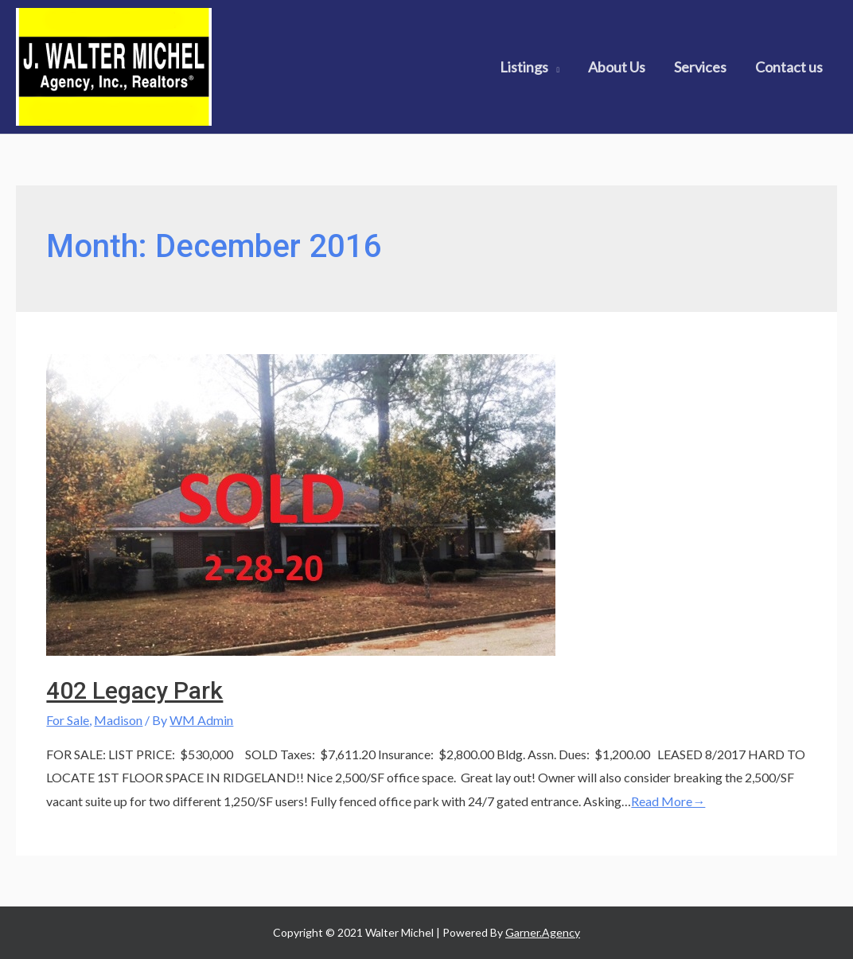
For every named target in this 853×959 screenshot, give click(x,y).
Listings (524, 67)
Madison (118, 719)
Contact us (789, 67)
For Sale (67, 719)
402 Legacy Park (134, 690)
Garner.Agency (542, 932)
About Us (616, 67)
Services (700, 67)
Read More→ (668, 801)
